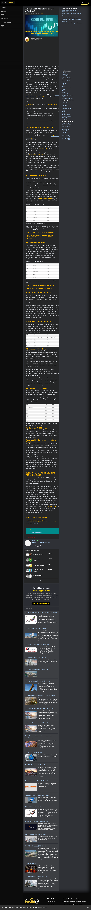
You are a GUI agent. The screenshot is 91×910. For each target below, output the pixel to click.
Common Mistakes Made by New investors (72, 23)
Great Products (65, 129)
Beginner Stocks (65, 130)
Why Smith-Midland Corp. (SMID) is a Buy (37, 781)
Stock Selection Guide (67, 124)
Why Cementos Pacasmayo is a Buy (35, 657)
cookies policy (43, 907)
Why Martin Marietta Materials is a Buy (36, 876)
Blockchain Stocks (66, 138)
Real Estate (64, 96)
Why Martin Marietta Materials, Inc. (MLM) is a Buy (40, 695)
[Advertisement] (41, 53)
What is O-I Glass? (30, 863)
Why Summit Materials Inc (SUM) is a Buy (37, 681)
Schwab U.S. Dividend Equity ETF (41, 542)
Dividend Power (37, 523)
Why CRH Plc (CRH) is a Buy (33, 752)
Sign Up (84, 3)
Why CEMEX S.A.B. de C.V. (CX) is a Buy (37, 644)
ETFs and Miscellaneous (67, 98)
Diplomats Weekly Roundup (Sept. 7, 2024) (37, 795)
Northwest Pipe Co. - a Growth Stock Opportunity (39, 723)
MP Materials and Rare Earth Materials (36, 821)
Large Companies (66, 77)
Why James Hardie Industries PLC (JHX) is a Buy (39, 708)
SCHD (27, 178)
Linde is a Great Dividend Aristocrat (35, 834)
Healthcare (64, 86)
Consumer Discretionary (67, 95)
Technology (64, 84)
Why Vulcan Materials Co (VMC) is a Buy (37, 669)
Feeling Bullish (65, 72)
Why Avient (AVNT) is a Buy (33, 807)
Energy (63, 89)
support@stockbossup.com (79, 901)
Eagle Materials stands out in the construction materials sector (39, 737)
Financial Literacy (66, 127)
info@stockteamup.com (77, 904)
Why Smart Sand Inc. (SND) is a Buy (35, 628)
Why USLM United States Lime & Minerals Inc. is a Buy (41, 612)
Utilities (63, 90)
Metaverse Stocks (66, 135)
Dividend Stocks (65, 75)
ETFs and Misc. (65, 119)
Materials (64, 92)
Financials (64, 83)
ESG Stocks (64, 132)
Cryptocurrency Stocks (67, 136)
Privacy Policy (51, 904)
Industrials (64, 81)
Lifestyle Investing (66, 123)
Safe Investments (66, 133)
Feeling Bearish (65, 74)
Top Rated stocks (37, 532)
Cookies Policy (51, 901)
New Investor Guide (66, 140)
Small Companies (66, 80)
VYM (27, 245)
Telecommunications (66, 87)
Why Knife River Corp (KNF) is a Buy (35, 765)
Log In (76, 3)
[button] (11, 7)
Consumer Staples (66, 93)
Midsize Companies (66, 78)
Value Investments (66, 126)
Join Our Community (41, 603)
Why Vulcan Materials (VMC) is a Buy (36, 846)
